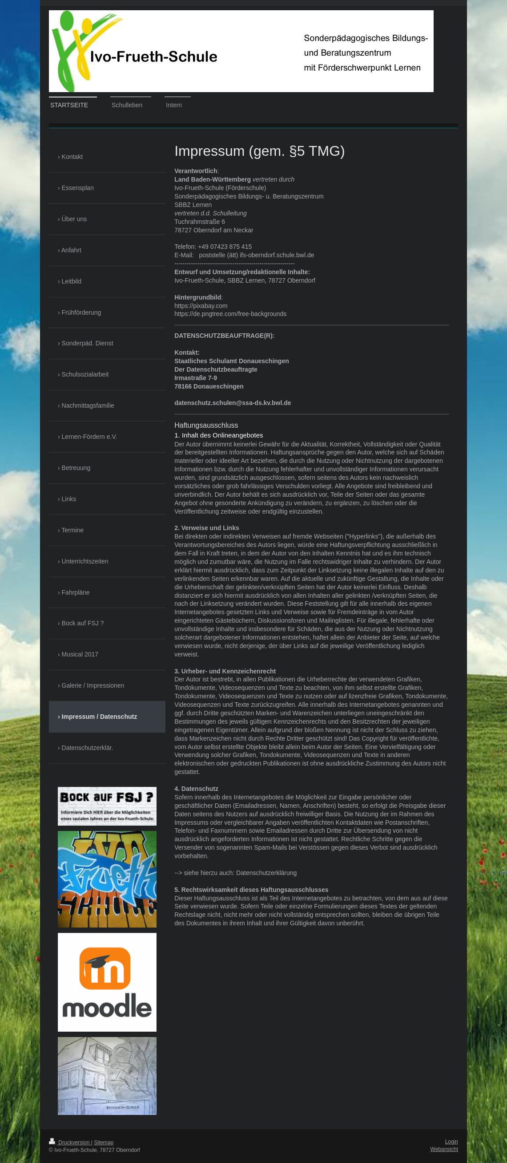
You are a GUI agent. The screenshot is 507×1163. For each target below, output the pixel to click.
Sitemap (103, 1142)
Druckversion (70, 1142)
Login (451, 1142)
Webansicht (444, 1149)
